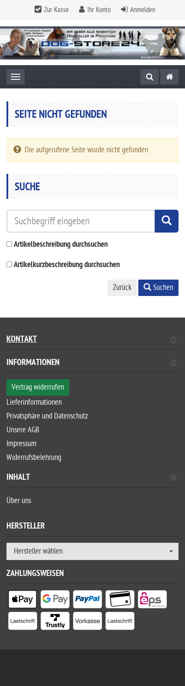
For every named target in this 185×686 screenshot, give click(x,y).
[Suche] (149, 77)
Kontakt (91, 340)
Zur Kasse (56, 10)
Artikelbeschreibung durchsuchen (61, 245)
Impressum (21, 443)
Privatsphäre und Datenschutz (47, 416)
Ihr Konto (99, 10)
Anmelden (142, 10)
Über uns (18, 500)
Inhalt (91, 478)
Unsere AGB (22, 429)
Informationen (91, 363)
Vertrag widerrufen (38, 387)
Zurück (122, 287)
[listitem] (22, 601)
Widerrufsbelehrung (33, 457)
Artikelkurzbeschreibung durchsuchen (67, 265)
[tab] (92, 366)
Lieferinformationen (34, 402)
